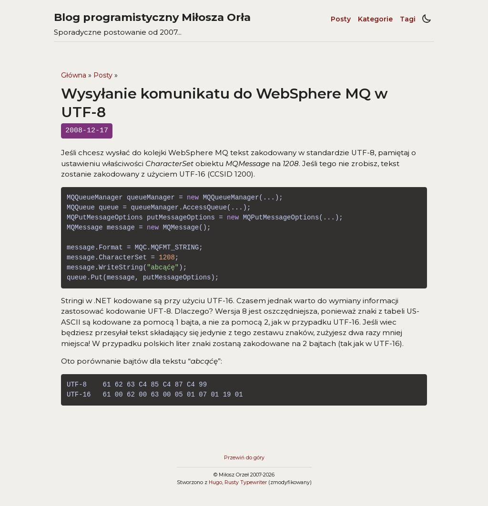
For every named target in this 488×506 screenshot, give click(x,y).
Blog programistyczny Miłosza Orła (152, 17)
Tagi (408, 19)
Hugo (215, 482)
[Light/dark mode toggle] (426, 19)
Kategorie (375, 19)
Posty (341, 19)
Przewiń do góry (244, 458)
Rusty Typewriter (245, 482)
